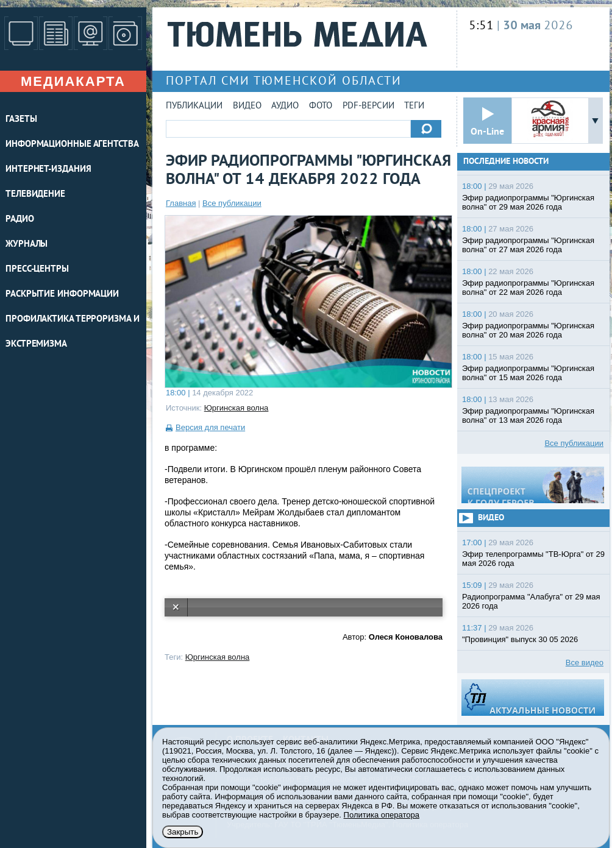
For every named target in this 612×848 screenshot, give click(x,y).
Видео (247, 106)
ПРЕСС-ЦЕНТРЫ (37, 269)
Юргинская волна (236, 407)
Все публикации (232, 203)
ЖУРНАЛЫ (26, 244)
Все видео (584, 662)
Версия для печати (210, 427)
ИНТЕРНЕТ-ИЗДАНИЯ (48, 169)
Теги (414, 106)
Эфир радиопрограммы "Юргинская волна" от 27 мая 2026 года (528, 245)
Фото (320, 106)
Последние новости (506, 162)
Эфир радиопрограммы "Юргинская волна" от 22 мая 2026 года (528, 287)
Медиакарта (73, 81)
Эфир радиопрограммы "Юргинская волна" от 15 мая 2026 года (528, 373)
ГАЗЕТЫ (21, 119)
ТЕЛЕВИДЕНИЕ (35, 194)
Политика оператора (381, 814)
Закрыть (182, 831)
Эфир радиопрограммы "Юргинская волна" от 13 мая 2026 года (528, 415)
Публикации (194, 106)
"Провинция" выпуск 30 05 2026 (520, 639)
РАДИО (19, 219)
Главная (181, 203)
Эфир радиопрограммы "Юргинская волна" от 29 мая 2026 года (528, 202)
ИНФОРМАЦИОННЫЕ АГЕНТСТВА (72, 144)
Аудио (285, 106)
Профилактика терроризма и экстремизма (72, 332)
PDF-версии (368, 106)
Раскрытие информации (62, 294)
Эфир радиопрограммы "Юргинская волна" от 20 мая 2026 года (528, 330)
